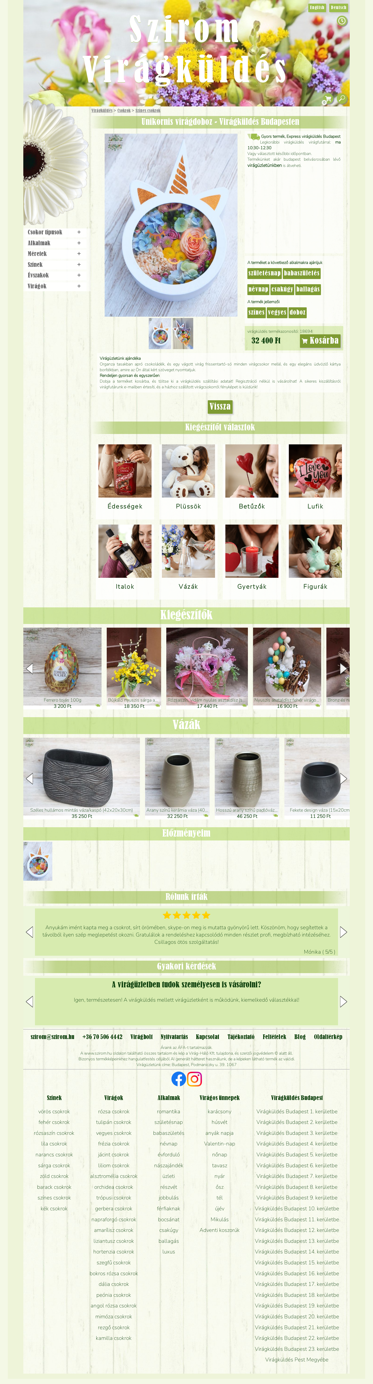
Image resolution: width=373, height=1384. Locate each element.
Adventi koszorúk (219, 1230)
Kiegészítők (186, 615)
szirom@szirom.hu (52, 1037)
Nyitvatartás (174, 1037)
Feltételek (274, 1037)
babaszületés (302, 273)
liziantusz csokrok (114, 1241)
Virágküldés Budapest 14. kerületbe (297, 1251)
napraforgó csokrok (113, 1219)
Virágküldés (101, 111)
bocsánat (169, 1219)
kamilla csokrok (114, 1338)
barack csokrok (54, 1187)
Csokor (60, 136)
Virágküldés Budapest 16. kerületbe (297, 1273)
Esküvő (68, 163)
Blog (300, 1037)
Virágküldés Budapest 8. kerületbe (297, 1187)
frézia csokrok (114, 1143)
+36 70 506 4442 (102, 1037)
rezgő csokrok (114, 1327)
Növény (67, 149)
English (317, 8)
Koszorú (62, 178)
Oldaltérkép (328, 1037)
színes (256, 313)
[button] (343, 668)
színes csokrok (54, 1197)
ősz (220, 1187)
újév (219, 1208)
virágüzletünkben (264, 165)
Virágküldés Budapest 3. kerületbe (297, 1133)
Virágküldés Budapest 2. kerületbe (297, 1122)
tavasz (219, 1165)
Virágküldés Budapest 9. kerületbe (297, 1197)
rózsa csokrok (114, 1111)
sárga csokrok (54, 1165)
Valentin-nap (219, 1143)
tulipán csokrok (113, 1122)
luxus (168, 1251)
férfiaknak (168, 1208)
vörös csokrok (54, 1111)
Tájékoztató (241, 1037)
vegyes (277, 313)
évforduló (169, 1154)
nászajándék (168, 1165)
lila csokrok (54, 1143)
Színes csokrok (147, 111)
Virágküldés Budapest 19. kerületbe (297, 1305)
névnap (258, 290)
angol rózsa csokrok (114, 1305)
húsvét (219, 1122)
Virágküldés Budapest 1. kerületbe (297, 1111)
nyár (219, 1176)
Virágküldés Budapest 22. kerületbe (297, 1338)
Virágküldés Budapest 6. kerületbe (297, 1165)
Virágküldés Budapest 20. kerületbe (297, 1316)
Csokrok (124, 111)
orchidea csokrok (113, 1187)
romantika (168, 1111)
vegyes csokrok (114, 1133)
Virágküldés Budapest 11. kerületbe (297, 1219)
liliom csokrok (114, 1165)
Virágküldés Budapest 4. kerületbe (297, 1143)
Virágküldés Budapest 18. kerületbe (297, 1295)
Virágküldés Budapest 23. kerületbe (297, 1349)
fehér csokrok (54, 1122)
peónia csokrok (113, 1295)
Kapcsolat (207, 1037)
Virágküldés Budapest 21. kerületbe (297, 1327)
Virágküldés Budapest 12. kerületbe (297, 1230)
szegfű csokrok (114, 1262)
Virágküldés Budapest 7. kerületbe (297, 1176)
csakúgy (282, 290)
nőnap (219, 1154)
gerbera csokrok (113, 1208)
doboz (298, 313)
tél (220, 1197)
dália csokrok (114, 1284)
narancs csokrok (54, 1154)
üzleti (168, 1176)
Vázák (186, 725)
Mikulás (220, 1219)
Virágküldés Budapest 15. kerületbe (297, 1262)
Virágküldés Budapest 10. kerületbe (297, 1208)
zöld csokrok (54, 1176)
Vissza (220, 407)
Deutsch (338, 8)
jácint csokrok (113, 1154)
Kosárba (320, 341)
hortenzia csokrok (113, 1251)
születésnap (264, 273)
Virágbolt (54, 192)
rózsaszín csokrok (54, 1133)
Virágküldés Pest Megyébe (296, 1359)
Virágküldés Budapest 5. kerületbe (297, 1154)
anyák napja (219, 1133)
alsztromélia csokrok (114, 1176)
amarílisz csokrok (113, 1230)
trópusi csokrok (113, 1197)
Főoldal (38, 119)
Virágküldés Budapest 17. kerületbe (297, 1284)
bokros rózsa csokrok (114, 1273)
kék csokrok (54, 1208)
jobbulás (169, 1197)
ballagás (308, 290)
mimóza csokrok (113, 1316)
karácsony (219, 1111)
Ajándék (48, 124)
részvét (168, 1187)
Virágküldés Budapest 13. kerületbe (297, 1241)
